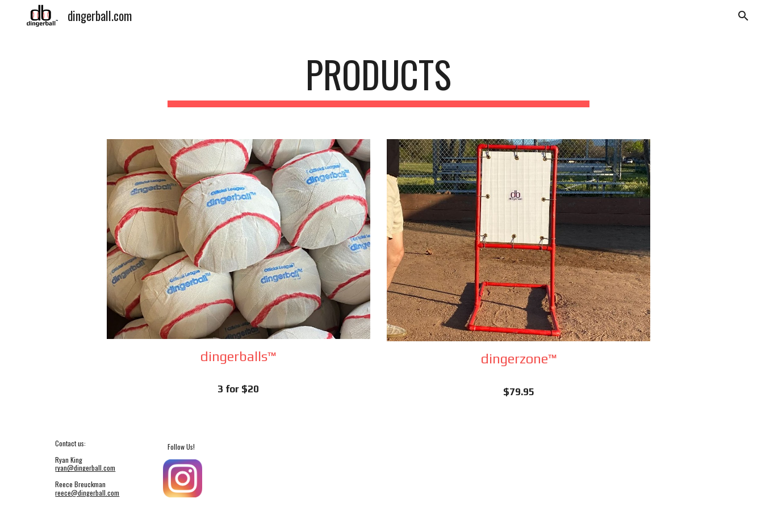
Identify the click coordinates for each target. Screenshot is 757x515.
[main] (379, 80)
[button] (743, 16)
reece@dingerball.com (87, 492)
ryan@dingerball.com (85, 467)
